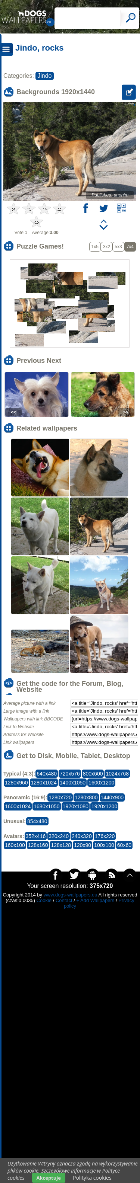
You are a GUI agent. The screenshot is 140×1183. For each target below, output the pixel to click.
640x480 (47, 774)
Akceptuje (49, 1177)
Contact (64, 900)
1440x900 (112, 797)
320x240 (59, 836)
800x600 (93, 774)
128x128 (61, 845)
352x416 (36, 836)
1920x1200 (104, 806)
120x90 (82, 845)
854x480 (37, 821)
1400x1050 (72, 783)
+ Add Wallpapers (96, 900)
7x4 (130, 246)
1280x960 (16, 783)
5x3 (118, 246)
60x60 (124, 845)
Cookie (44, 900)
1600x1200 (101, 783)
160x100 (15, 845)
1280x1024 (44, 783)
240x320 (82, 836)
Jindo (44, 76)
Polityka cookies (92, 1177)
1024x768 (117, 774)
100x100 (104, 845)
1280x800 (86, 797)
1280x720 (60, 797)
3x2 (106, 246)
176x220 (105, 836)
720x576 (70, 774)
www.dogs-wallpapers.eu (70, 895)
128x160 (38, 845)
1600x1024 (18, 806)
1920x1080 (75, 806)
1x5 (95, 246)
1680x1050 (46, 806)
